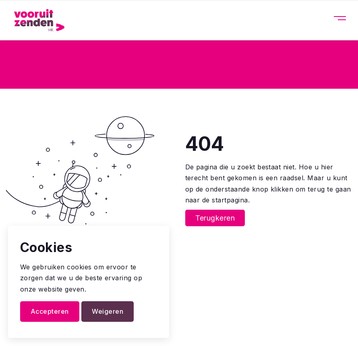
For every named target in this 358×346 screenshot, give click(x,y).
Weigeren (107, 311)
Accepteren (50, 311)
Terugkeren (215, 218)
